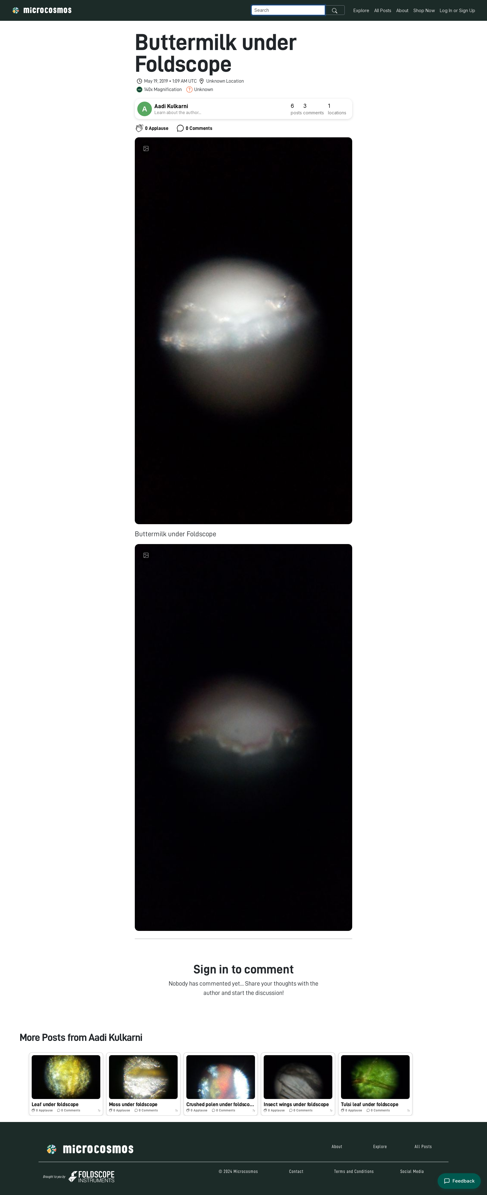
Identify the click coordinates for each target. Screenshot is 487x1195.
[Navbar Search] (288, 10)
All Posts (382, 10)
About (402, 10)
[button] (66, 1084)
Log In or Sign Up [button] (457, 10)
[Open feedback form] (459, 1181)
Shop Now (424, 10)
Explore (361, 10)
